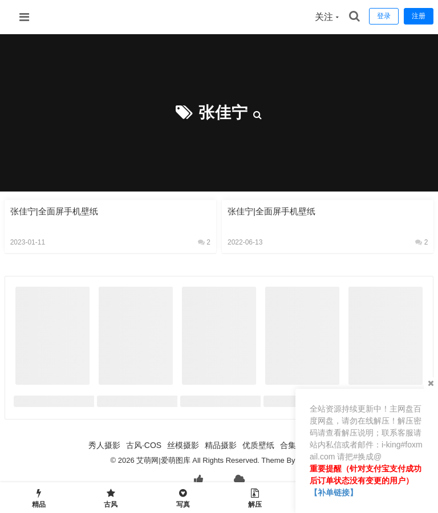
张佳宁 (223, 112)
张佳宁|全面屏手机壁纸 (54, 211)
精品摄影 (221, 445)
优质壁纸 (258, 445)
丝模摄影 (183, 445)
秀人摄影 (104, 445)
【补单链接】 (334, 492)
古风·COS (143, 445)
